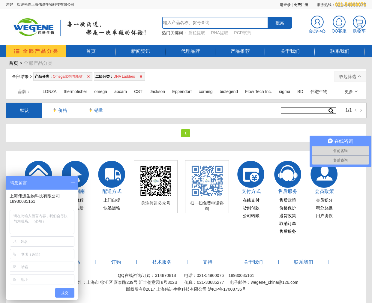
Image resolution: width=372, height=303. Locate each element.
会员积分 (324, 200)
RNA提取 (219, 32)
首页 (91, 51)
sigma (284, 91)
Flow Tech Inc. (258, 91)
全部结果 (20, 76)
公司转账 (251, 215)
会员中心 (317, 29)
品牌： (24, 91)
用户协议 (324, 215)
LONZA (50, 91)
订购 (116, 262)
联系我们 (340, 51)
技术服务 (162, 262)
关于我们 (290, 51)
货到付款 (251, 208)
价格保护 (287, 208)
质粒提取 (196, 32)
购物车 (359, 29)
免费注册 (301, 5)
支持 (207, 262)
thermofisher (75, 91)
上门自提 (112, 200)
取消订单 (287, 223)
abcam (120, 91)
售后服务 (287, 231)
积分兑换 (324, 208)
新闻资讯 (140, 51)
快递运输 (112, 208)
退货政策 (287, 215)
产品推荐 (240, 51)
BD (300, 91)
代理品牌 (190, 51)
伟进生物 (318, 91)
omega (100, 91)
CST (138, 91)
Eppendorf (182, 91)
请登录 (285, 5)
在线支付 (251, 200)
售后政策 (287, 200)
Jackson (157, 91)
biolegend (229, 91)
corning (206, 91)
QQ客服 (339, 29)
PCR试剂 (242, 32)
